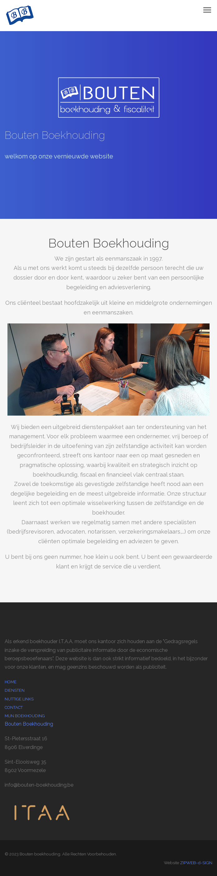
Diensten (15, 690)
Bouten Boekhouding (29, 724)
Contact (14, 707)
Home (10, 682)
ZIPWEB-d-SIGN (196, 862)
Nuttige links (19, 699)
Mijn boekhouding (25, 716)
